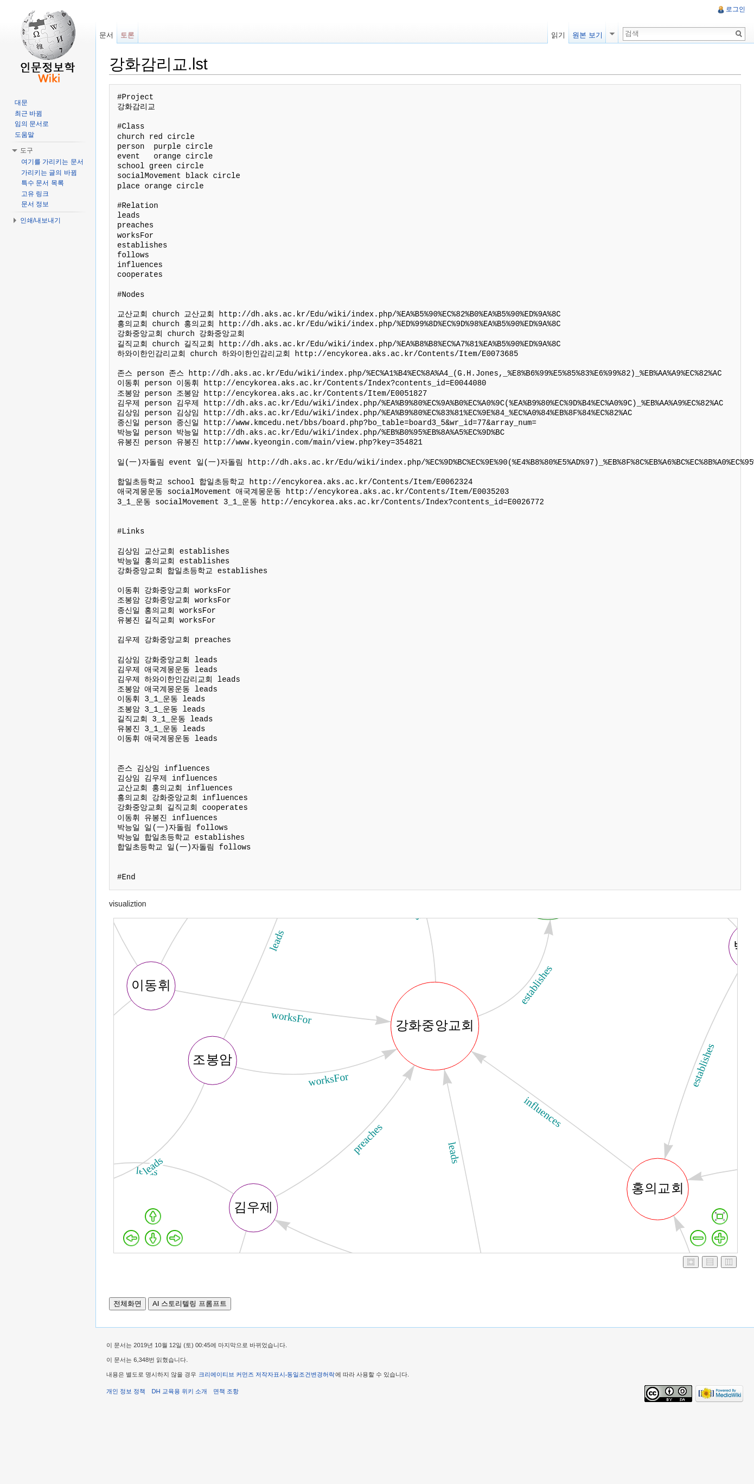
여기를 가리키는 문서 (52, 162)
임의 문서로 (32, 124)
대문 (21, 102)
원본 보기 (587, 35)
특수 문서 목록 (42, 183)
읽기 (558, 35)
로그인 (735, 9)
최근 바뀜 (28, 113)
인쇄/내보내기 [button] (40, 220)
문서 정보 (35, 204)
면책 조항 (226, 1391)
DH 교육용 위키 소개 (179, 1391)
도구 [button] (26, 150)
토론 (127, 35)
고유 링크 (35, 194)
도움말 (24, 134)
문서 (106, 35)
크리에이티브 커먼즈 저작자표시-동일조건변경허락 (267, 1374)
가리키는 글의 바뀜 (49, 172)
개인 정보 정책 (125, 1391)
